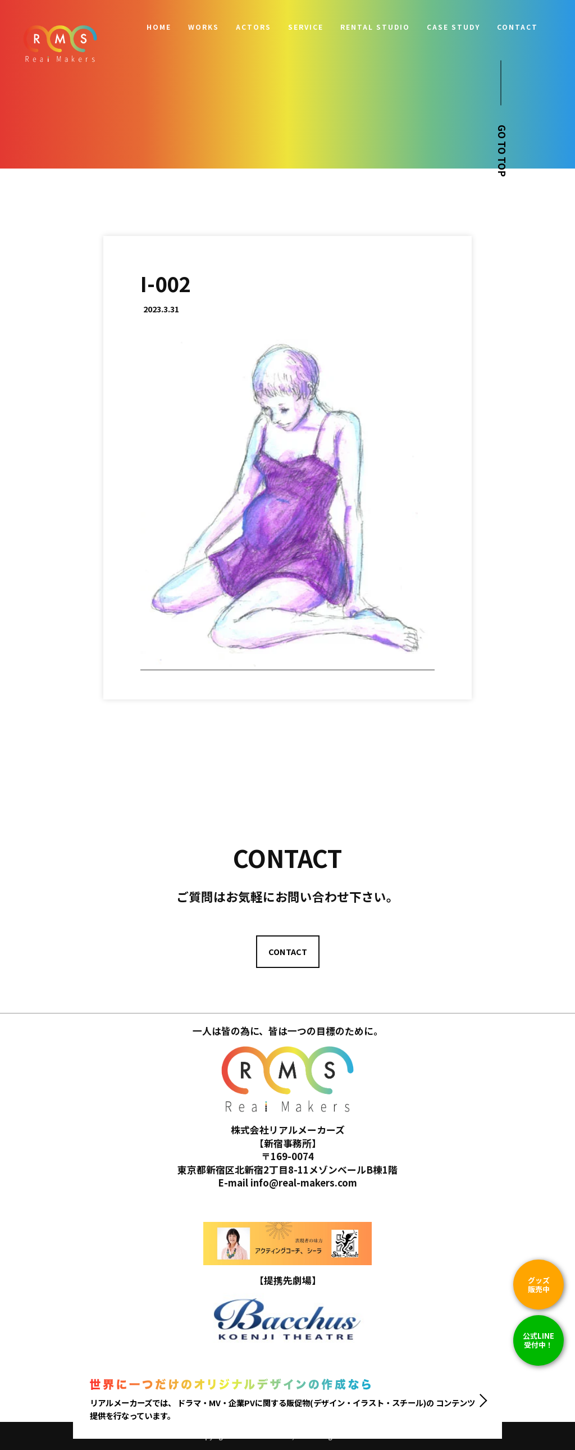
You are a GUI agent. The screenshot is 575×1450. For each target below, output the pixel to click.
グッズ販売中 (539, 1284)
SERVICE (305, 27)
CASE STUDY (453, 27)
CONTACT (517, 27)
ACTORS (253, 27)
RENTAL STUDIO (375, 27)
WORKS (203, 27)
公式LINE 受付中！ (538, 1340)
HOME (159, 27)
